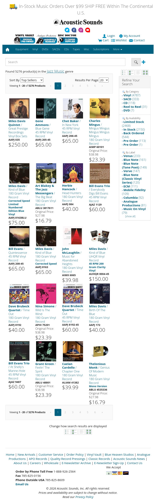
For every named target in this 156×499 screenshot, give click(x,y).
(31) (135, 107)
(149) (134, 165)
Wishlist (119, 40)
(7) (128, 110)
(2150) (134, 129)
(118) (129, 103)
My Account (130, 36)
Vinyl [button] (35, 49)
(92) (133, 197)
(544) (133, 135)
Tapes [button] (76, 49)
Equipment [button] (22, 49)
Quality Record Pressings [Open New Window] (67, 459)
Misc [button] (86, 49)
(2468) (133, 124)
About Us (20, 463)
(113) (134, 141)
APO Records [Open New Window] (38, 459)
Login (109, 36)
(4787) (131, 95)
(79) (134, 211)
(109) (134, 192)
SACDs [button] (56, 49)
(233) (131, 156)
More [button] (117, 49)
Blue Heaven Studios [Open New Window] (119, 454)
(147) (131, 171)
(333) (131, 99)
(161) (134, 160)
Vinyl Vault (94, 454)
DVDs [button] (45, 49)
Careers (35, 463)
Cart (103, 40)
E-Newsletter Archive (76, 463)
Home (10, 454)
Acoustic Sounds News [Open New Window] (129, 459)
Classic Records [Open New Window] (99, 459)
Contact (137, 40)
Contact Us (134, 463)
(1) (132, 144)
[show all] (130, 216)
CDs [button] (66, 49)
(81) (134, 203)
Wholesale (51, 463)
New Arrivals (26, 454)
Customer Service (50, 454)
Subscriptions (101, 49)
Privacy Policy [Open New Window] (84, 497)
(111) (130, 186)
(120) (132, 178)
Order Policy (75, 454)
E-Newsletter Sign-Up (109, 463)
